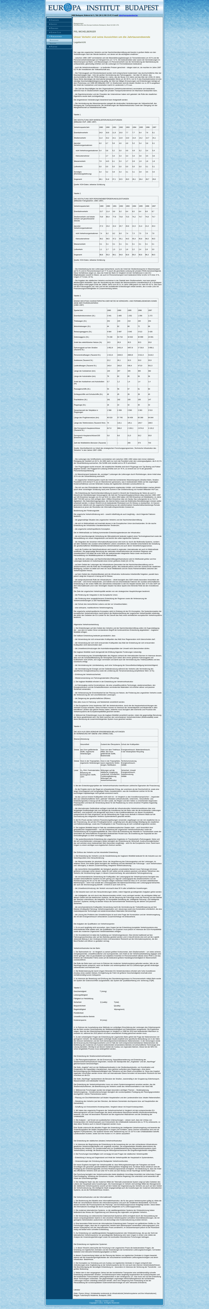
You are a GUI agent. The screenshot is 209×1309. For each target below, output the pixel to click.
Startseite (59, 20)
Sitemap (98, 1301)
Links (112, 1301)
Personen (59, 28)
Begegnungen (54, 40)
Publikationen (59, 37)
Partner (59, 47)
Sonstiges (53, 43)
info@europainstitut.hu (128, 15)
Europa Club (59, 32)
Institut (59, 24)
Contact (106, 1301)
